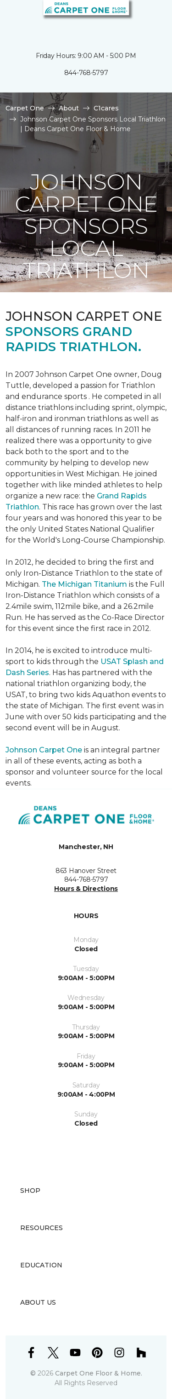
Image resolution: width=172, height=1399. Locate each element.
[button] (137, 18)
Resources (41, 1228)
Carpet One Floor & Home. (98, 1373)
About (69, 108)
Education (41, 1265)
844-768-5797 (86, 73)
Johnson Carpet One (44, 750)
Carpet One (25, 108)
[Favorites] (148, 18)
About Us (38, 1302)
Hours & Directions (86, 888)
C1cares (106, 108)
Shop (30, 1190)
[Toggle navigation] (13, 18)
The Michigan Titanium (84, 584)
